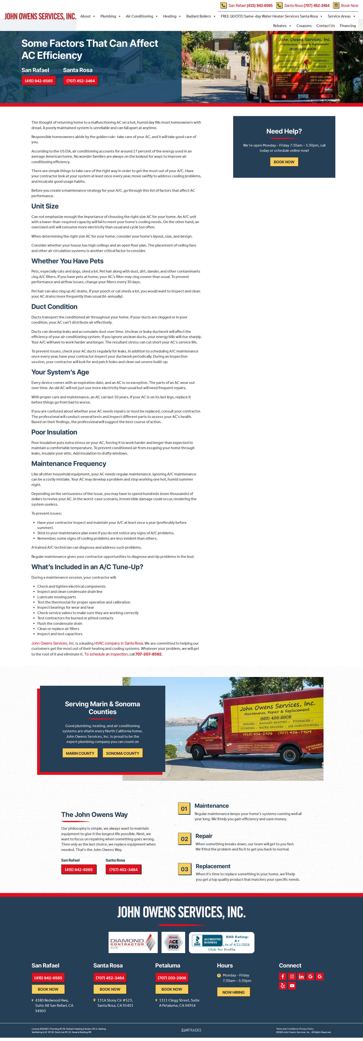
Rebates (282, 25)
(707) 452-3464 (82, 82)
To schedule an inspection (105, 656)
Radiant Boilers (201, 16)
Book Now (345, 5)
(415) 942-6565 (39, 82)
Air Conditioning (142, 16)
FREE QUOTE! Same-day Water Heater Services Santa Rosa (272, 16)
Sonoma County (122, 758)
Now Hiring (256, 1000)
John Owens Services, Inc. (53, 645)
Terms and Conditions (287, 1032)
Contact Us (325, 25)
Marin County (80, 758)
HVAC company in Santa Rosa (118, 645)
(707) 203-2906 (186, 986)
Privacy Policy (307, 1032)
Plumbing (111, 16)
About (88, 16)
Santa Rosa (302, 5)
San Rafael (246, 5)
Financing (348, 25)
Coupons (304, 25)
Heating (172, 16)
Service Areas (342, 16)
